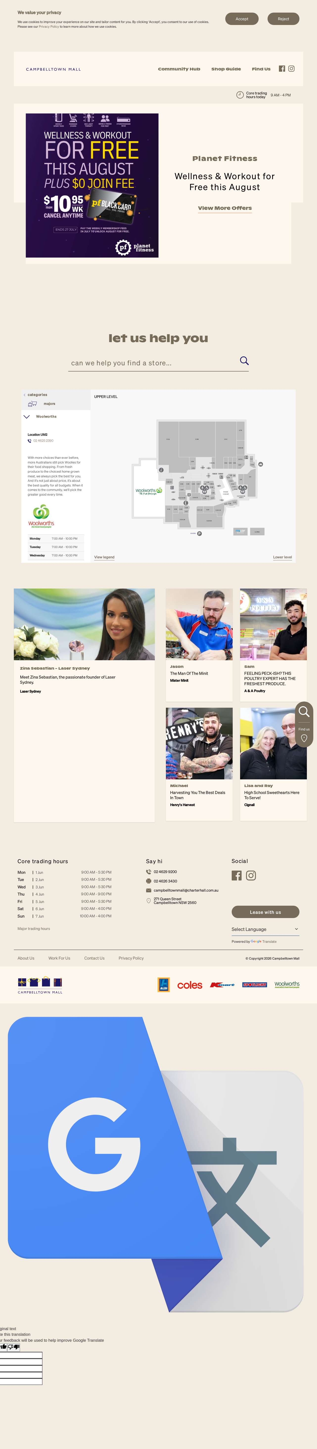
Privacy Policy (49, 26)
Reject (283, 18)
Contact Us (94, 958)
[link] (53, 69)
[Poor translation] (13, 1347)
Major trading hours (34, 928)
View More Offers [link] (225, 211)
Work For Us (59, 958)
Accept (242, 18)
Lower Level (282, 556)
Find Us (261, 69)
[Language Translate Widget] (265, 929)
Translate (264, 941)
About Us (26, 958)
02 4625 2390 (43, 440)
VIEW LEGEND (104, 556)
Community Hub (179, 69)
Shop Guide (226, 69)
